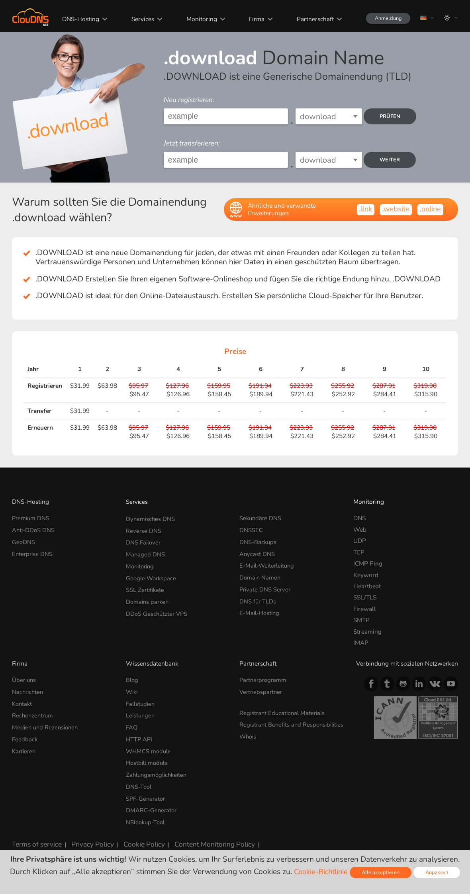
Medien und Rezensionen (46, 725)
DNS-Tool (139, 782)
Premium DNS (31, 518)
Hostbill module (148, 759)
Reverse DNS (144, 529)
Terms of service (34, 836)
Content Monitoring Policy (198, 836)
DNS (359, 518)
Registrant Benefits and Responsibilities (271, 726)
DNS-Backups (258, 540)
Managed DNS (145, 552)
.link (363, 209)
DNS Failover (144, 540)
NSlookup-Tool (147, 815)
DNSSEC (251, 529)
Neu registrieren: (189, 99)
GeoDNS (23, 540)
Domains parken (148, 597)
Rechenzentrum (33, 713)
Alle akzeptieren (381, 872)
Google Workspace (152, 575)
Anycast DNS (257, 552)
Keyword (365, 575)
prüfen (392, 116)
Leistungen (141, 713)
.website (394, 209)
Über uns (24, 680)
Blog (132, 680)
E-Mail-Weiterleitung (268, 563)
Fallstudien (141, 702)
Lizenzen (256, 836)
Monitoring (194, 19)
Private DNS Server (265, 586)
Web (359, 529)
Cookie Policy (133, 836)
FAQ (132, 725)
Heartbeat (367, 586)
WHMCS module (149, 748)
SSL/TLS (364, 597)
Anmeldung (383, 18)
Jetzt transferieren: (192, 143)
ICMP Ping (367, 563)
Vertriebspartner (262, 691)
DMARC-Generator (152, 804)
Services (136, 19)
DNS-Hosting (74, 19)
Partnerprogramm (264, 680)
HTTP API (139, 736)
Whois (248, 741)
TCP (358, 552)
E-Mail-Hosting (260, 609)
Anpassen (439, 872)
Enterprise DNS (33, 552)
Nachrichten (28, 691)
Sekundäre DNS (261, 518)
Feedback (25, 736)
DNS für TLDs (258, 597)
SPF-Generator (146, 793)
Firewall (364, 609)
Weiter (392, 160)
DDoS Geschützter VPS (158, 609)
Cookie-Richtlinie (320, 871)
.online (429, 209)
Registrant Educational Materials (284, 711)
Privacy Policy (85, 836)
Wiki (132, 691)
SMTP (361, 620)
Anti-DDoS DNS (34, 529)
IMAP (360, 643)
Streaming (367, 631)
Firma (249, 19)
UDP (359, 540)
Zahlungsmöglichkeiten (158, 770)
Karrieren (25, 748)
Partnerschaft (306, 19)
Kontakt (22, 702)
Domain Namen (260, 575)
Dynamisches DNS (151, 518)
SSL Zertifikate (146, 586)
